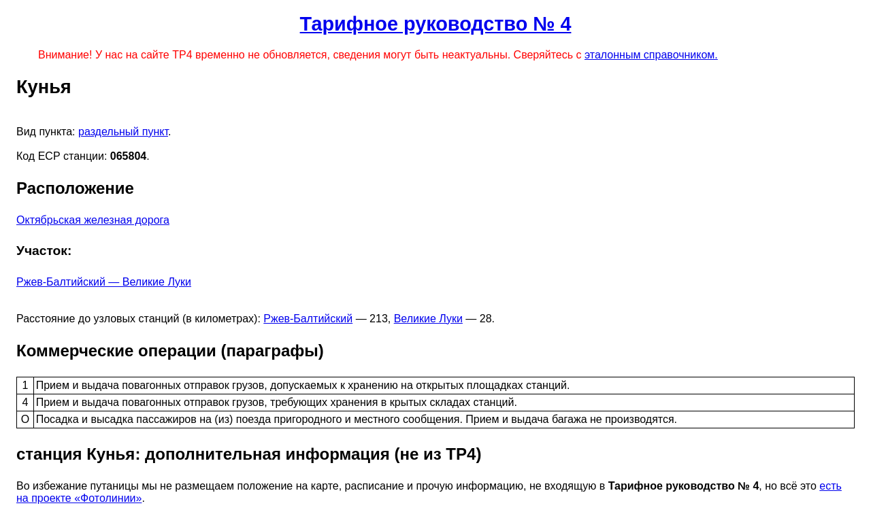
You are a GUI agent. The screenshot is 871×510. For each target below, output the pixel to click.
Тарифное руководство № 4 (436, 24)
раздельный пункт (123, 131)
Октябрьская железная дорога (92, 220)
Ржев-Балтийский (307, 318)
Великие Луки (428, 318)
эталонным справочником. (651, 55)
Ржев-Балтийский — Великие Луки (103, 282)
